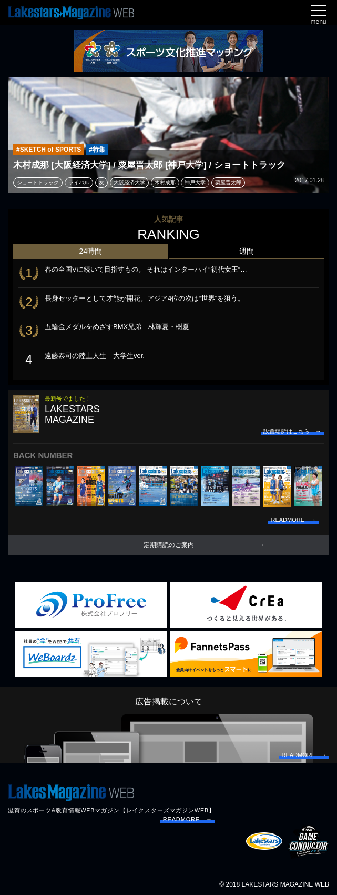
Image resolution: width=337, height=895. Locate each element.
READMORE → (187, 819)
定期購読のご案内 (169, 545)
